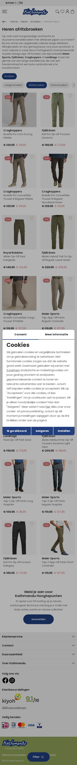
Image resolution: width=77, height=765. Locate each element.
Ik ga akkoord (17, 431)
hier (48, 407)
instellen (64, 431)
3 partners (13, 370)
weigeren (42, 431)
